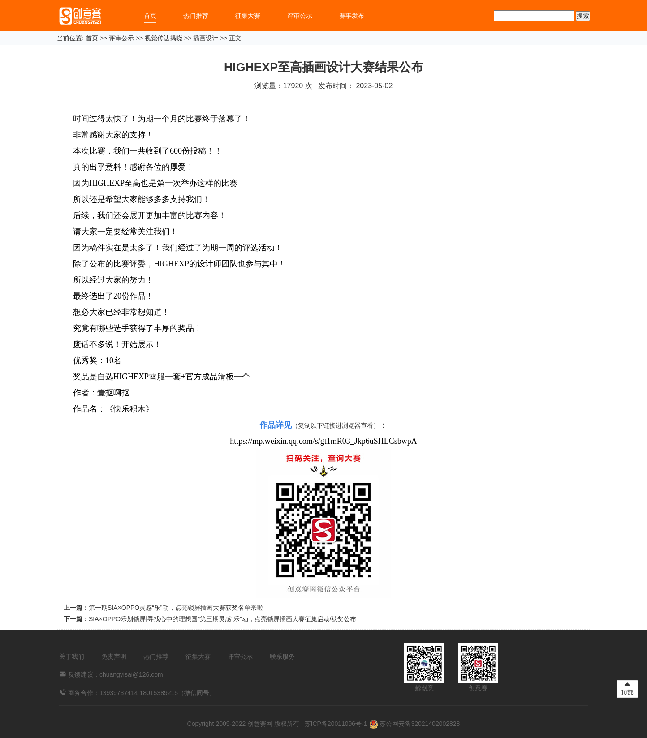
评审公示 (299, 15)
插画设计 (205, 38)
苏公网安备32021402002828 (414, 723)
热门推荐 (195, 15)
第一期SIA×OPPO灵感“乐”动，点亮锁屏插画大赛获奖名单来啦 (176, 607)
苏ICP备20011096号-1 (336, 723)
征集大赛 (247, 15)
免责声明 (113, 656)
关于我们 (71, 656)
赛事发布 (351, 15)
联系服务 (282, 656)
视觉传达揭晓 (163, 38)
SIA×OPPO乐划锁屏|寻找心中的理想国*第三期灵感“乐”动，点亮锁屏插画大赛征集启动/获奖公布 (223, 618)
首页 (150, 15)
